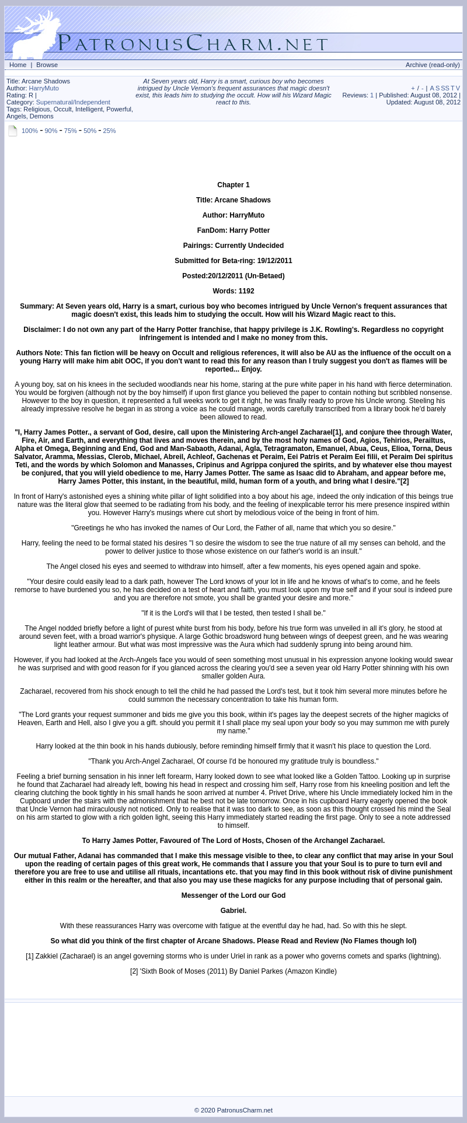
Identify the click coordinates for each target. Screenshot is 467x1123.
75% (70, 130)
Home (17, 64)
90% (50, 130)
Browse (47, 64)
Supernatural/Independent (73, 102)
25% (109, 130)
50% (89, 130)
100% (30, 130)
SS (445, 88)
